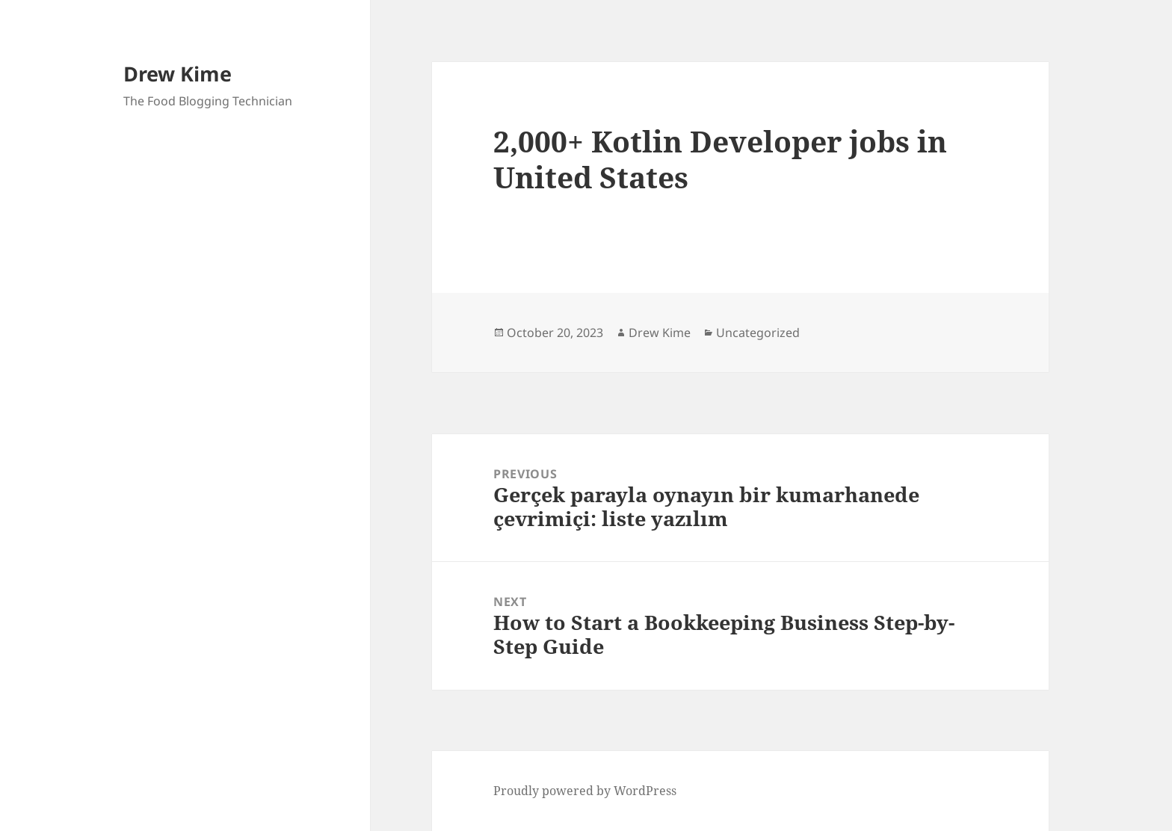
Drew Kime (177, 73)
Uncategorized (758, 332)
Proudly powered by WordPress (584, 790)
